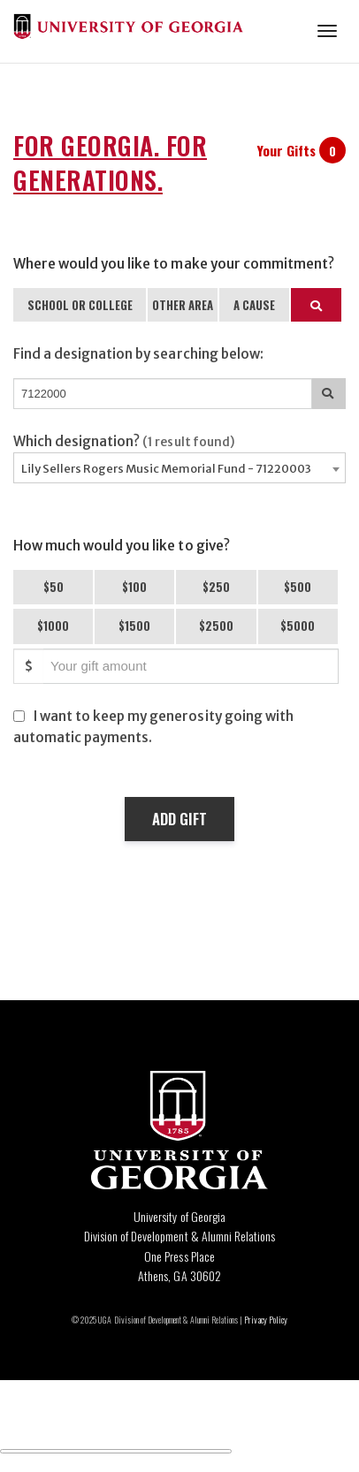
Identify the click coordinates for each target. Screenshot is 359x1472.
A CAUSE (254, 305)
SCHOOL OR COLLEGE (80, 305)
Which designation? (124, 441)
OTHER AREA (182, 305)
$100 (134, 587)
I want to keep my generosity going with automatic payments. (153, 727)
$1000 (53, 625)
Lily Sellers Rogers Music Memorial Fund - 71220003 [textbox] (166, 468)
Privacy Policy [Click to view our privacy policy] (265, 1319)
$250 (216, 587)
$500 (297, 587)
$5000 (297, 625)
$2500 (216, 625)
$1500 (134, 625)
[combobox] (179, 467)
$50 (53, 587)
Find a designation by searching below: (138, 353)
